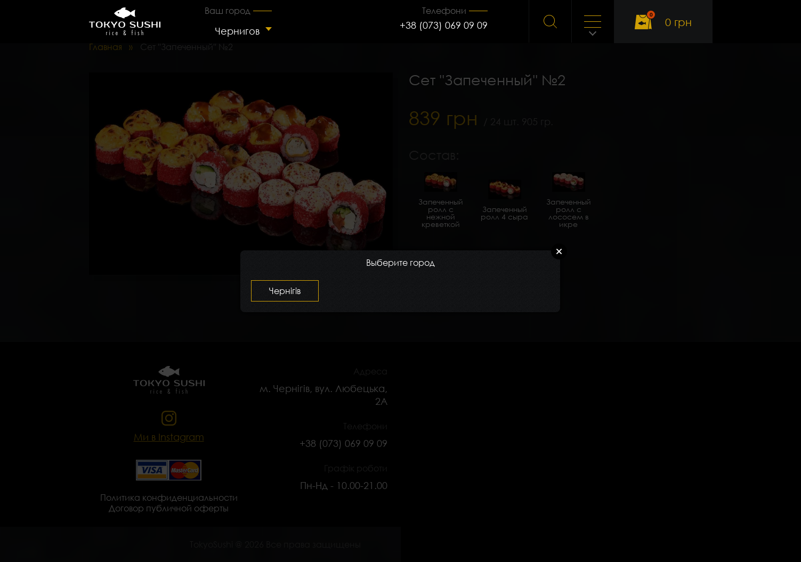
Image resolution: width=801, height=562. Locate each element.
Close (559, 251)
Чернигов (237, 31)
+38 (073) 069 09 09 (444, 25)
